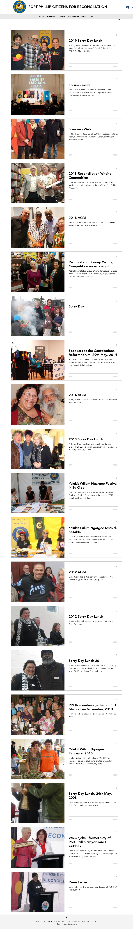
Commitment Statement (67, 924)
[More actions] (117, 35)
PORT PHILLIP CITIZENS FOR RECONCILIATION (67, 7)
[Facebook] (66, 917)
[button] (119, 19)
